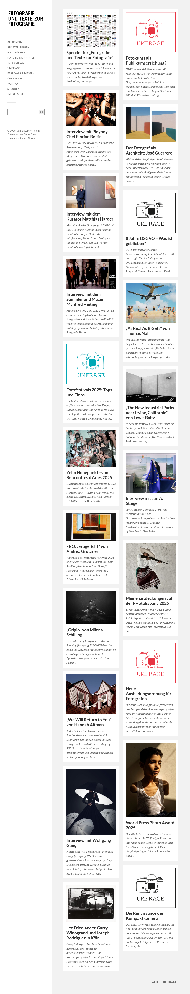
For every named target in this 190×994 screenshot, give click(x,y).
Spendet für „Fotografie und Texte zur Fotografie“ (90, 55)
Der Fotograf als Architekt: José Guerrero (149, 150)
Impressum (15, 94)
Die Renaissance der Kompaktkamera (144, 916)
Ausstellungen (18, 47)
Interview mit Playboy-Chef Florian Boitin (87, 134)
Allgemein (14, 42)
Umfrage (13, 68)
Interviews (15, 62)
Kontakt (13, 83)
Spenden (13, 88)
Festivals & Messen (21, 73)
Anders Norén (27, 138)
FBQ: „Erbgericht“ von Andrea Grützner (87, 549)
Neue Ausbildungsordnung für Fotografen (148, 693)
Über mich (14, 78)
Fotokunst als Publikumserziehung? (146, 60)
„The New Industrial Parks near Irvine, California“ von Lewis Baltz (150, 412)
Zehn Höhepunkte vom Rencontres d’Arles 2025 (89, 475)
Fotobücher (16, 52)
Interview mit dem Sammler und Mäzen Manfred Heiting (85, 299)
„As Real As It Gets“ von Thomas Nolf (148, 331)
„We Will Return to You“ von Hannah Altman (89, 722)
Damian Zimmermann (28, 130)
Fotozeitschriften (21, 57)
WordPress (30, 134)
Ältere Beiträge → (166, 981)
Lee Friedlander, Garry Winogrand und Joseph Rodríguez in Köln (88, 932)
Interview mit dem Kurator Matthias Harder (89, 216)
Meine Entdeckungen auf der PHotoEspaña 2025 (149, 601)
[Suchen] (41, 112)
